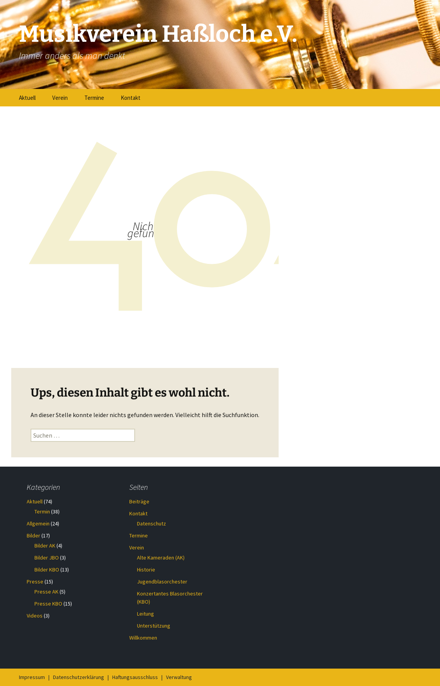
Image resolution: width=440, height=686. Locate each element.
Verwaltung (179, 677)
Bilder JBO (46, 557)
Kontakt (130, 97)
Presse (35, 581)
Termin (42, 511)
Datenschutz (151, 523)
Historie (146, 569)
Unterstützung (153, 625)
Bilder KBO (46, 569)
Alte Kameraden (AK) (161, 557)
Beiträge (139, 501)
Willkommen (143, 637)
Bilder (33, 535)
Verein (60, 97)
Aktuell (27, 97)
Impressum (32, 677)
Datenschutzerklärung (78, 677)
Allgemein (38, 523)
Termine (94, 97)
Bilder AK (44, 545)
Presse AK (46, 591)
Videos (35, 615)
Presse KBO (48, 603)
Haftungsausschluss (135, 677)
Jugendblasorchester (162, 581)
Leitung (145, 613)
